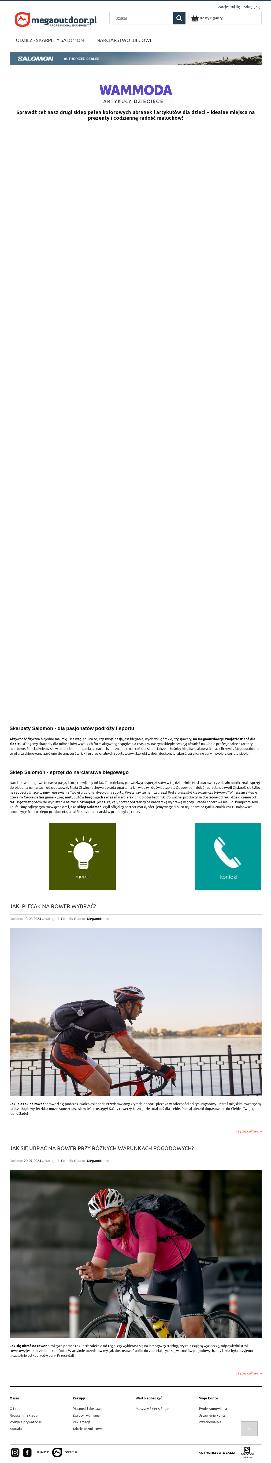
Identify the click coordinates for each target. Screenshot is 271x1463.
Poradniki (68, 918)
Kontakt (16, 1428)
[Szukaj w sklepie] (142, 18)
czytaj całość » (249, 1130)
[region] (136, 292)
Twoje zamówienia (213, 1408)
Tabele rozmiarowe (88, 1428)
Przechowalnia (210, 1422)
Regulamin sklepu (24, 1415)
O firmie (16, 1408)
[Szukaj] (179, 18)
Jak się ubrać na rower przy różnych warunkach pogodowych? (102, 1148)
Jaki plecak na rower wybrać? (53, 906)
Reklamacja (82, 1422)
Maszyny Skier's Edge (152, 1408)
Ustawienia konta (212, 1415)
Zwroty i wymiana (86, 1415)
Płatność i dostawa (87, 1408)
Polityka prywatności (26, 1422)
